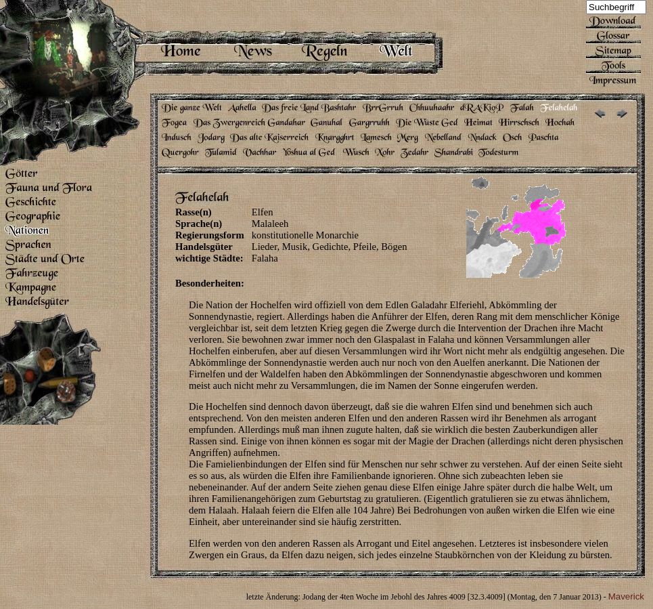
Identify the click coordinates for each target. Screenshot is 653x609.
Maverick (626, 596)
